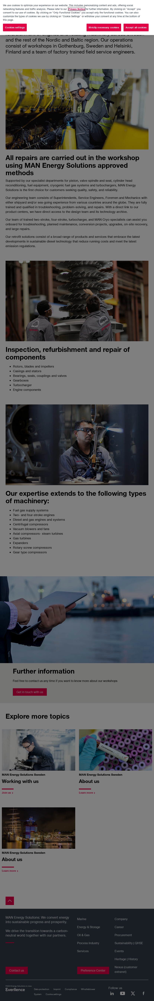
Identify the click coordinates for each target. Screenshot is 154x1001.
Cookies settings (15, 22)
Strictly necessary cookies (104, 22)
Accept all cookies (136, 22)
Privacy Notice (76, 4)
